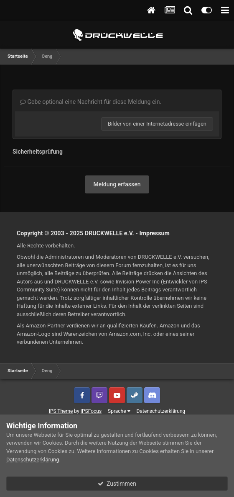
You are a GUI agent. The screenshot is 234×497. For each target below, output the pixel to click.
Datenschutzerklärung (161, 411)
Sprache (119, 411)
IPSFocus (91, 411)
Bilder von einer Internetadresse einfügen (157, 124)
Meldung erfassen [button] (117, 184)
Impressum (154, 233)
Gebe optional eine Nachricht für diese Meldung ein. (90, 101)
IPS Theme (61, 411)
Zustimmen (117, 483)
